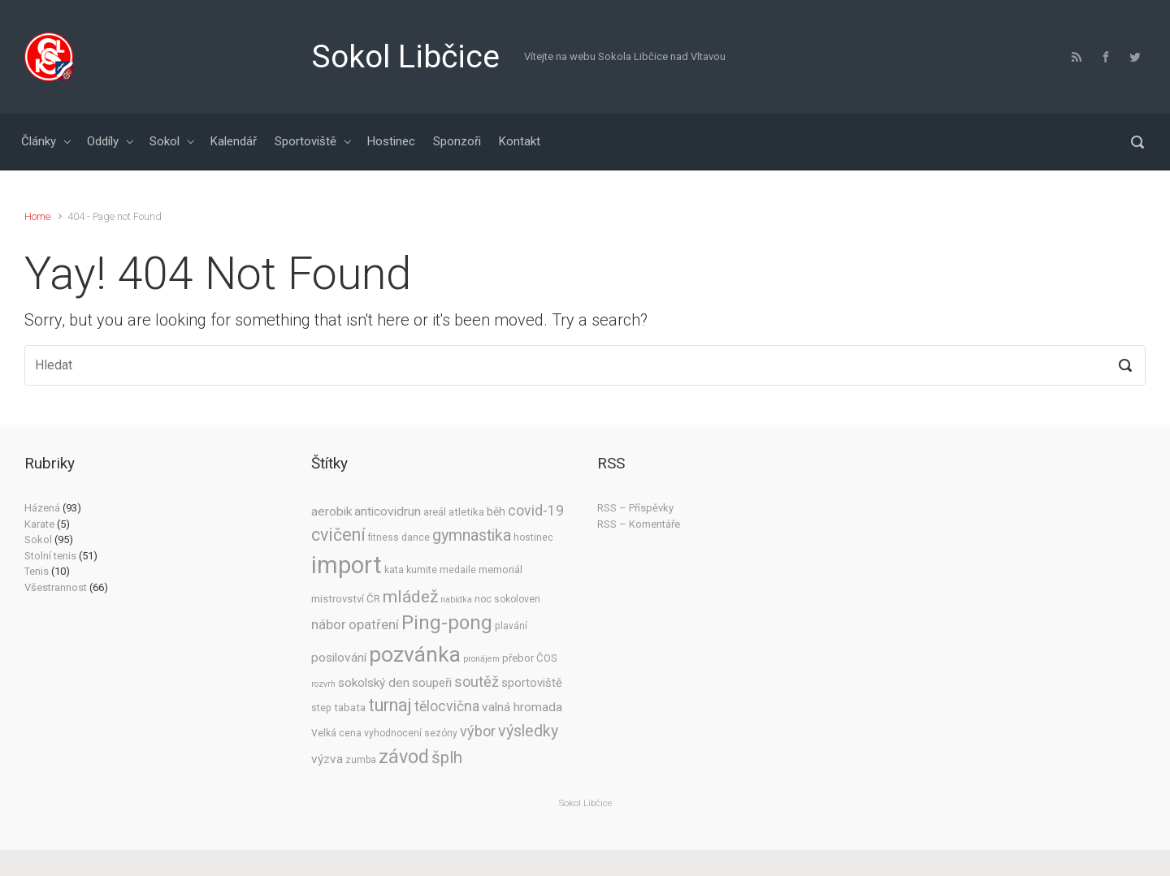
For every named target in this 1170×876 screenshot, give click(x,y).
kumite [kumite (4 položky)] (421, 570)
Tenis (36, 571)
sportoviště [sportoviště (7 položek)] (531, 682)
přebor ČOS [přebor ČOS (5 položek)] (529, 658)
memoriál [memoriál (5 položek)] (500, 569)
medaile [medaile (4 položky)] (458, 570)
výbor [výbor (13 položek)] (478, 731)
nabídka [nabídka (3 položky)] (456, 599)
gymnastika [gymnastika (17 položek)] (471, 535)
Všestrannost (55, 587)
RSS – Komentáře (638, 524)
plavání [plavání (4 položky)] (511, 626)
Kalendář (233, 141)
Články (38, 141)
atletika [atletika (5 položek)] (466, 512)
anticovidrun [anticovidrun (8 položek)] (387, 511)
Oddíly (103, 141)
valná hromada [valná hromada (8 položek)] (522, 707)
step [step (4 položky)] (321, 708)
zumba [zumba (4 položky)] (360, 760)
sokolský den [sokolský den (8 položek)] (374, 682)
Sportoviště (305, 141)
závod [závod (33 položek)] (404, 756)
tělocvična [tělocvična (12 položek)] (446, 706)
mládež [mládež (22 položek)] (410, 596)
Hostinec (391, 141)
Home (37, 216)
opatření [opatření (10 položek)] (374, 624)
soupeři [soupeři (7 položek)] (432, 682)
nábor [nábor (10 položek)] (328, 624)
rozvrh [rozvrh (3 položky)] (323, 684)
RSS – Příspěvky (635, 508)
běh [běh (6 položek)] (496, 511)
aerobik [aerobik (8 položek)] (331, 511)
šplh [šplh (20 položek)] (446, 757)
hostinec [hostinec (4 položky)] (533, 537)
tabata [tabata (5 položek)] (350, 707)
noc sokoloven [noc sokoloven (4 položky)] (507, 599)
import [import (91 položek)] (346, 565)
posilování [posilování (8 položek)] (338, 657)
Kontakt (519, 141)
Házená (42, 508)
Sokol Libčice (405, 57)
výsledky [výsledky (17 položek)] (528, 731)
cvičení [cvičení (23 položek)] (338, 534)
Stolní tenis (50, 556)
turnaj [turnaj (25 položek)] (390, 705)
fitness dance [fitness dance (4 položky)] (399, 537)
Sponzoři (457, 141)
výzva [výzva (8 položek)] (327, 759)
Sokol (165, 141)
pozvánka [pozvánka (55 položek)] (415, 654)
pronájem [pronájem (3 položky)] (481, 659)
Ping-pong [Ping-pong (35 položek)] (446, 622)
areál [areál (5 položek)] (434, 512)
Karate (39, 524)
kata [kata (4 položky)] (394, 570)
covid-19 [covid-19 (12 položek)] (536, 511)
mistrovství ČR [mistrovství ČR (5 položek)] (345, 599)
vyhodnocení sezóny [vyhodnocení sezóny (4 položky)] (410, 733)
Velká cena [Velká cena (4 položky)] (336, 733)
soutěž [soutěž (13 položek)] (476, 681)
